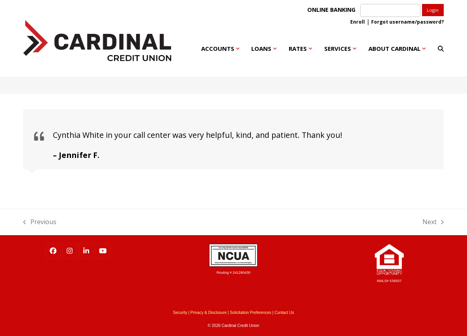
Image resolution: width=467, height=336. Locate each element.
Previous (39, 221)
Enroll (357, 22)
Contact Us (284, 312)
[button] (441, 48)
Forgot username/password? (407, 22)
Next (433, 221)
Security (180, 312)
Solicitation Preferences (250, 312)
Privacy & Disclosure (209, 312)
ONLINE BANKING (333, 9)
